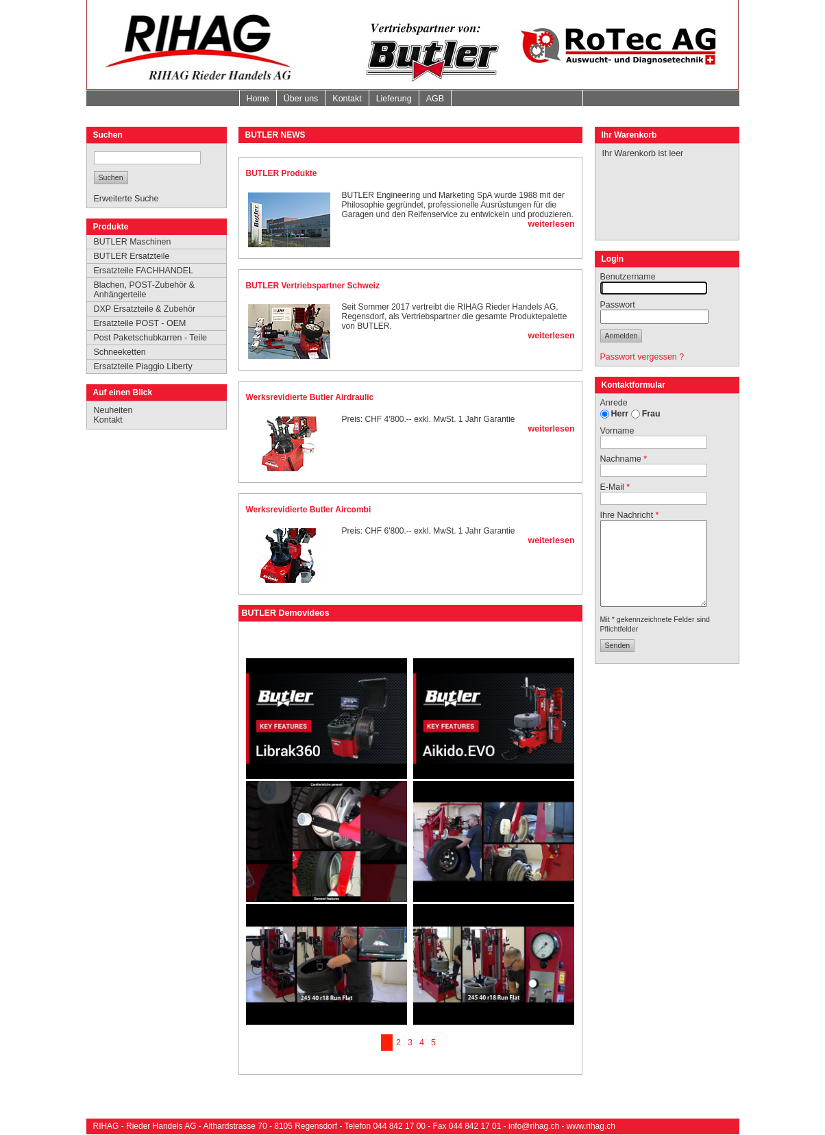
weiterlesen (551, 224)
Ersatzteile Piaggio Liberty (143, 366)
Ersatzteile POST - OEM (140, 323)
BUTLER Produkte (281, 173)
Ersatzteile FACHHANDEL (144, 270)
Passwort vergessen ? (642, 357)
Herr (620, 414)
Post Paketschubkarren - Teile (150, 337)
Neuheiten (113, 410)
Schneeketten (120, 352)
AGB (435, 98)
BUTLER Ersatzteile (132, 256)
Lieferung (394, 98)
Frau (651, 414)
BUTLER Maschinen (132, 242)
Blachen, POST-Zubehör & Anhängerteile (144, 289)
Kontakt (346, 98)
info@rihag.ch (533, 1126)
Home (258, 98)
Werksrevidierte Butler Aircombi (308, 509)
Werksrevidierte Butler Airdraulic (310, 397)
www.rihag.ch (591, 1126)
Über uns (301, 98)
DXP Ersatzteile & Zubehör (145, 309)
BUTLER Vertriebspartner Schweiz (313, 285)
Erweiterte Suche (126, 198)
